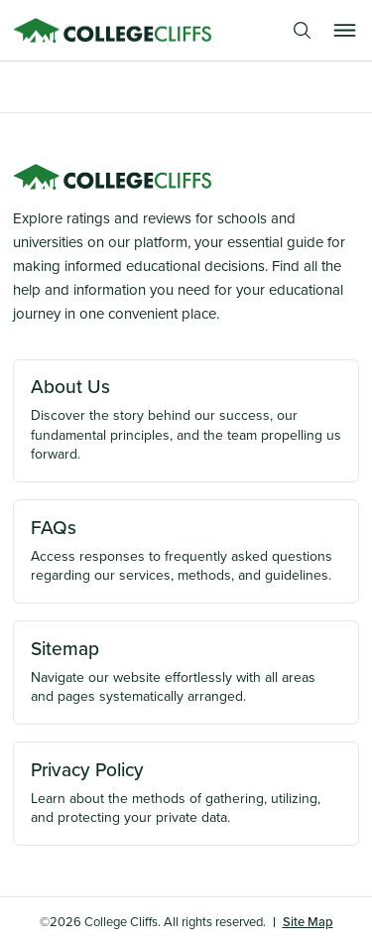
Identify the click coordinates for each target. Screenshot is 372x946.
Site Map (308, 921)
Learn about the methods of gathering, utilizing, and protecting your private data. (186, 792)
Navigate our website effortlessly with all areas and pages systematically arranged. (186, 671)
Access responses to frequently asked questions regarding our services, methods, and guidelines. (186, 550)
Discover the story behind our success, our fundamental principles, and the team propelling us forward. (186, 418)
